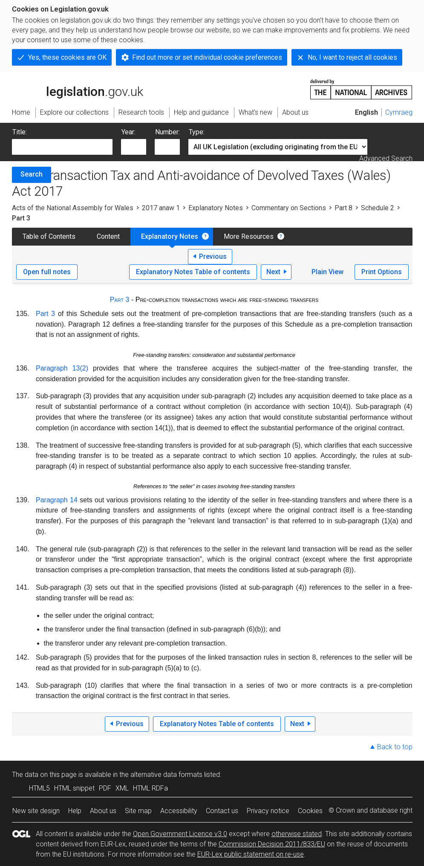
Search (31, 174)
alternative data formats (166, 774)
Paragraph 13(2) (62, 368)
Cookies (310, 811)
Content (108, 236)
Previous (213, 256)
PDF (105, 788)
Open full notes (47, 272)
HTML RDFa (150, 788)
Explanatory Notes (215, 208)
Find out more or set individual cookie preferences (207, 57)
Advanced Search (385, 158)
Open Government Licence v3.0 (180, 834)
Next (273, 272)
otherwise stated (296, 834)
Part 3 (120, 299)
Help (74, 811)
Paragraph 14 (57, 500)
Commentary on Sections (288, 208)
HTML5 (39, 788)
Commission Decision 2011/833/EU (272, 844)
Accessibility (178, 811)
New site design (36, 811)
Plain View (327, 272)
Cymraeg (398, 112)
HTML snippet (74, 788)
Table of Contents (49, 236)
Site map (138, 811)
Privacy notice (268, 811)
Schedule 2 (377, 208)
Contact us (222, 811)
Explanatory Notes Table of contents (193, 272)
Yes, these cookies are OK (67, 57)
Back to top (394, 747)
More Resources (249, 236)
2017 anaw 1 (161, 208)
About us (103, 811)
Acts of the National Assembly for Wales (72, 208)
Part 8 (343, 208)
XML (122, 788)
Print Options (381, 272)
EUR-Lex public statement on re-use (250, 854)
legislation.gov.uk (77, 88)
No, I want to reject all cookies (352, 57)
